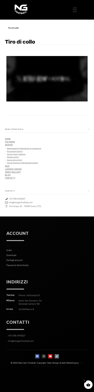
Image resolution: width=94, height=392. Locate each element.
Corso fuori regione (16, 154)
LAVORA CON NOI (13, 169)
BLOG (8, 175)
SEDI (7, 166)
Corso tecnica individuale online (22, 163)
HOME (8, 139)
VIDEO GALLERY (13, 172)
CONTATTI (10, 178)
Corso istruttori (14, 160)
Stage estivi (13, 157)
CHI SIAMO (10, 142)
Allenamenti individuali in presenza (24, 148)
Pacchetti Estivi (15, 151)
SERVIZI (9, 145)
